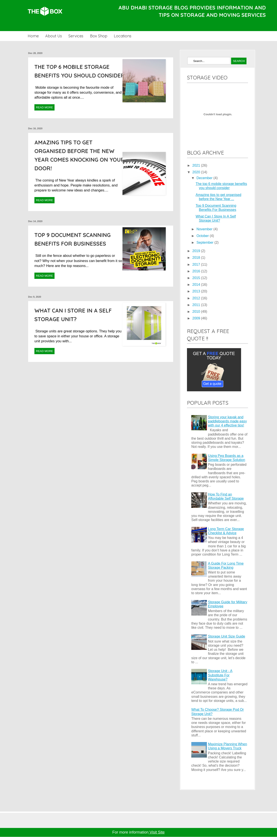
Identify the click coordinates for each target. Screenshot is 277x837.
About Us (53, 35)
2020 (196, 172)
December (204, 178)
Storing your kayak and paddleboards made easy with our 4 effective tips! (227, 421)
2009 (196, 318)
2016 (196, 271)
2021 (196, 165)
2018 (196, 257)
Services (75, 35)
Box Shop (98, 35)
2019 (196, 251)
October (203, 236)
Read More (44, 107)
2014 (196, 284)
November (204, 229)
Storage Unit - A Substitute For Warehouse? (220, 675)
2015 (196, 278)
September (205, 242)
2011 (196, 305)
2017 (196, 264)
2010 (196, 311)
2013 (196, 291)
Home (33, 35)
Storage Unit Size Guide (226, 636)
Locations (122, 35)
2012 (196, 298)
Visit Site (156, 832)
